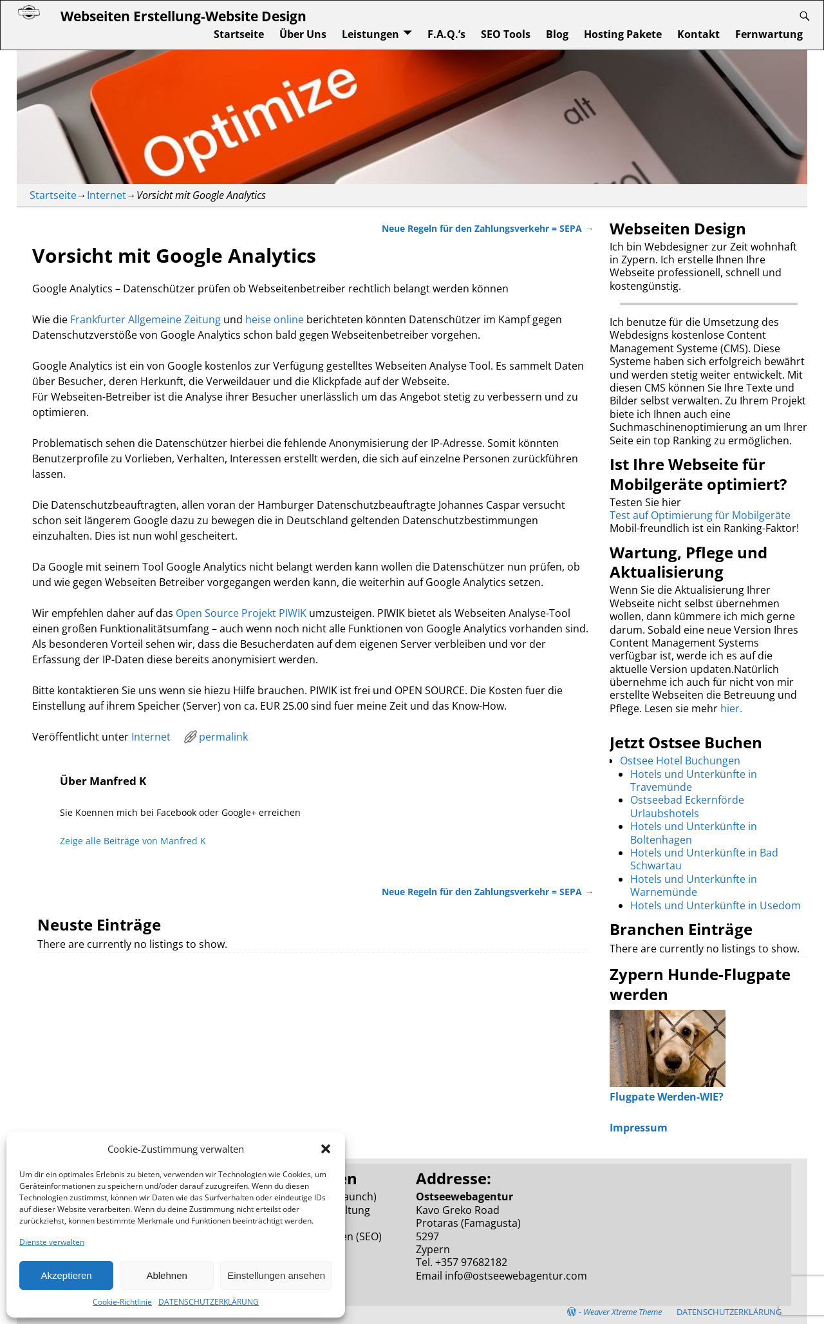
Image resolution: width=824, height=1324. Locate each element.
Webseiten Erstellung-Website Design (183, 15)
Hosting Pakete (623, 34)
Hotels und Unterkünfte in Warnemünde (693, 885)
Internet (106, 195)
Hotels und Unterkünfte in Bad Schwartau (704, 859)
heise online (274, 319)
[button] (325, 1148)
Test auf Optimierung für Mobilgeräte (700, 515)
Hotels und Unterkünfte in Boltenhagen (693, 832)
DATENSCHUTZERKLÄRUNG (208, 1301)
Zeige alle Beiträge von (133, 841)
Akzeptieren (66, 1275)
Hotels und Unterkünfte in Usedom (715, 905)
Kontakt (698, 34)
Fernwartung (769, 34)
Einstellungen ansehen (276, 1275)
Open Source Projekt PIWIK (241, 613)
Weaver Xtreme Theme (622, 1312)
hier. (731, 708)
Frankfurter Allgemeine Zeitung (145, 319)
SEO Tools (505, 34)
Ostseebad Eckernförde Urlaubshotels (687, 806)
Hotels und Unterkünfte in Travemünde (693, 780)
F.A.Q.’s (446, 34)
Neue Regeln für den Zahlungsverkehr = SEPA (488, 228)
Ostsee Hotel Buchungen (680, 760)
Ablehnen (166, 1275)
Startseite (239, 34)
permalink (223, 737)
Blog (557, 34)
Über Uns (302, 34)
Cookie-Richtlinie (122, 1301)
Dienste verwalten (51, 1241)
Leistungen (370, 34)
